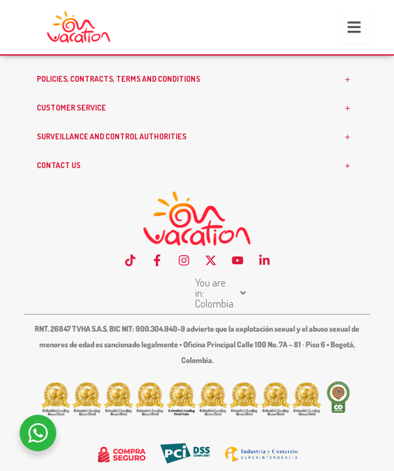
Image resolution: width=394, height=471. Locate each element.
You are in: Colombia (195, 303)
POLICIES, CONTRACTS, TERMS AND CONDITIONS (197, 100)
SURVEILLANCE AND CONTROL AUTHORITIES (197, 157)
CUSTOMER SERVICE (197, 129)
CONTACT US (197, 186)
